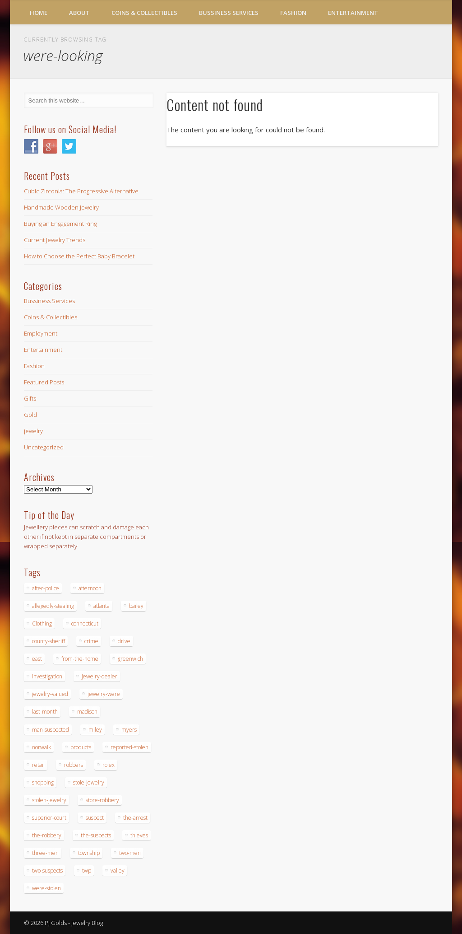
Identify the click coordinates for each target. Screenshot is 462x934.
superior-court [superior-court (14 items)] (49, 818)
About (79, 13)
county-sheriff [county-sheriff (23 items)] (48, 641)
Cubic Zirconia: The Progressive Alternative (81, 191)
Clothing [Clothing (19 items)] (42, 623)
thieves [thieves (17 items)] (139, 835)
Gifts (30, 398)
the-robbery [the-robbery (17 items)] (46, 835)
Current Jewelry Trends (54, 240)
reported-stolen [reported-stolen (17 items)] (129, 747)
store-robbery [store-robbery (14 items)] (102, 800)
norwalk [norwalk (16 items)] (41, 747)
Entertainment (353, 13)
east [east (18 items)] (37, 659)
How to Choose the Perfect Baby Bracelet (79, 256)
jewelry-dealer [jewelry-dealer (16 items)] (99, 676)
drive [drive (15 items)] (124, 641)
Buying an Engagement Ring (60, 223)
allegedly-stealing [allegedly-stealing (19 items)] (53, 606)
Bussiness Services (229, 13)
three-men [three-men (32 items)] (45, 853)
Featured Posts (44, 382)
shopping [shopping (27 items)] (43, 782)
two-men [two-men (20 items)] (130, 853)
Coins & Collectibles (144, 13)
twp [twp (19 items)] (86, 870)
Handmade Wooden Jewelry (61, 207)
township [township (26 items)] (89, 853)
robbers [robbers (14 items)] (73, 765)
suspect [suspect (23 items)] (95, 818)
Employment (40, 333)
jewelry (33, 431)
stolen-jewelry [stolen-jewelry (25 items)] (49, 800)
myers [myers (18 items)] (129, 729)
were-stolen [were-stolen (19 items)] (46, 888)
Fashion (293, 13)
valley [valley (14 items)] (118, 870)
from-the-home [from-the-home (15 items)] (79, 659)
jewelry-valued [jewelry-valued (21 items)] (50, 694)
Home (38, 13)
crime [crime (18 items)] (91, 641)
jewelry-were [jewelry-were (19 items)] (104, 694)
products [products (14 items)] (80, 747)
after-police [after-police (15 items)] (45, 588)
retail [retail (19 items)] (38, 765)
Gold (30, 415)
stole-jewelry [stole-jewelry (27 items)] (88, 782)
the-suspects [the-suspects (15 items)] (96, 835)
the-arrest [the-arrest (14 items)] (135, 818)
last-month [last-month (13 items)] (45, 711)
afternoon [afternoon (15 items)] (90, 588)
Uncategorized (44, 447)
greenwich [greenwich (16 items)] (130, 659)
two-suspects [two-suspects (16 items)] (47, 870)
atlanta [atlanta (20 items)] (101, 606)
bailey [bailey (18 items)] (136, 606)
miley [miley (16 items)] (95, 729)
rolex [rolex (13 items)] (108, 765)
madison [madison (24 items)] (87, 711)
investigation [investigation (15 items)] (47, 676)
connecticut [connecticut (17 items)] (84, 623)
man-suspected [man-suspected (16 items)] (50, 729)
